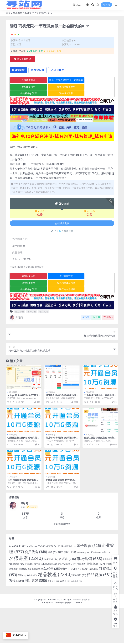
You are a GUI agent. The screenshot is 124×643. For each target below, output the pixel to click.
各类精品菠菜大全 (62, 121)
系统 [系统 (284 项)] (16, 616)
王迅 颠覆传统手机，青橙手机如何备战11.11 (100, 432)
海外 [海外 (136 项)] (68, 604)
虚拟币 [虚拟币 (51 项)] (65, 616)
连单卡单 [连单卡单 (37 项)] (76, 616)
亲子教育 (51, 469)
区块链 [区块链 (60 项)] (96, 587)
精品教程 (17, 12)
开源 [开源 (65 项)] (28, 599)
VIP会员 (40, 246)
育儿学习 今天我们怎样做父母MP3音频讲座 (62, 474)
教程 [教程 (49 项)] (36, 604)
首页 (8, 12)
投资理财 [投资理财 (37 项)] (70, 599)
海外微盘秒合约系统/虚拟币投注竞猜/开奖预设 (61, 432)
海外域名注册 (62, 128)
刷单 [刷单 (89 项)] (52, 587)
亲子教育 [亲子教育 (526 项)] (89, 580)
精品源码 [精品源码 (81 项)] (79, 610)
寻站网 (16, 352)
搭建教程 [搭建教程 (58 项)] (25, 604)
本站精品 (90, 469)
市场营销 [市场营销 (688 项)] (89, 593)
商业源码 (13, 427)
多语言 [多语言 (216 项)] (67, 594)
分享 (86, 352)
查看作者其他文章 (62, 559)
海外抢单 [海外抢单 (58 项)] (81, 604)
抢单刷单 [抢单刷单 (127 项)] (96, 599)
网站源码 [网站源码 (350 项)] (36, 615)
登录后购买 (62, 258)
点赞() (108, 352)
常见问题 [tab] (38, 105)
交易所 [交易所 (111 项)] (55, 581)
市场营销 (90, 427)
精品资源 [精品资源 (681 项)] (99, 609)
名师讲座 (29, 12)
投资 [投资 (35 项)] (61, 599)
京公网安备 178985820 (72, 637)
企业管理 (41, 12)
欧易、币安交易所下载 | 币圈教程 (62, 115)
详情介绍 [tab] (19, 105)
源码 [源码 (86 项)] (93, 604)
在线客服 (86, 634)
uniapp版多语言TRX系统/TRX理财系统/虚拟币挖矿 (22, 432)
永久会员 (89, 246)
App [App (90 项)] (14, 581)
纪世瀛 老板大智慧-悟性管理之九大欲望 (61, 516)
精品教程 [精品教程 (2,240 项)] (55, 609)
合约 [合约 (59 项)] (106, 587)
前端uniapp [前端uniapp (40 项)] (83, 587)
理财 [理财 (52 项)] (22, 610)
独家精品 (51, 427)
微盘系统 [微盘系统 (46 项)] (51, 599)
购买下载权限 (22, 94)
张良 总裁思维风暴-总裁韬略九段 (22, 516)
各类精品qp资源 (27, 128)
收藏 (96, 352)
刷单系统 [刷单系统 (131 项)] (67, 587)
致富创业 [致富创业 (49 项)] (53, 616)
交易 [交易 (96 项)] (43, 581)
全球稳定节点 (27, 115)
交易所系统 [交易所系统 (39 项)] (69, 581)
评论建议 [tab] (58, 105)
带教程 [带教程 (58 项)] (18, 599)
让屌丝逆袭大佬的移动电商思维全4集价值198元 (23, 474)
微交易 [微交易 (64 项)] (39, 599)
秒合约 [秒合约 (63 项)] (32, 610)
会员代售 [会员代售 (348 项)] (36, 587)
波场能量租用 (27, 121)
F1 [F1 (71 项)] (22, 581)
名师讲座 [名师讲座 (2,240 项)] (26, 593)
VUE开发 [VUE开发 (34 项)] (32, 581)
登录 (106, 5)
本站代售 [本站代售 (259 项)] (51, 603)
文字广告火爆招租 (62, 324)
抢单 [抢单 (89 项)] (81, 599)
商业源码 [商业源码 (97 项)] (50, 594)
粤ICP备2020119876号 (52, 637)
